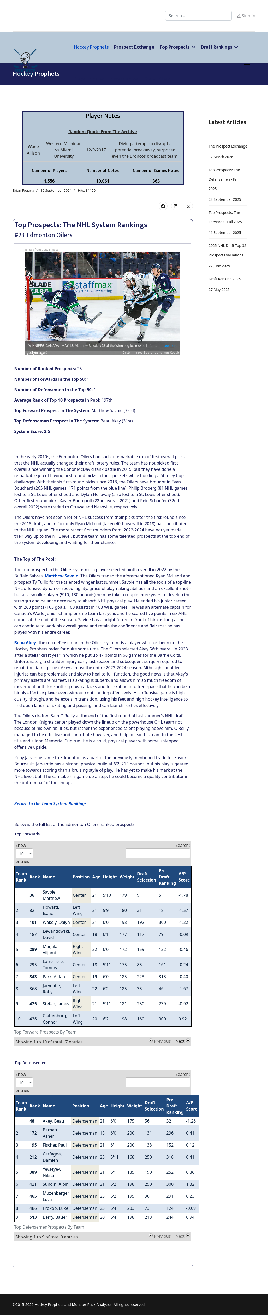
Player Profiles (89, 79)
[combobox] (198, 16)
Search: (158, 850)
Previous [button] (162, 1040)
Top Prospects (174, 47)
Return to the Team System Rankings (50, 803)
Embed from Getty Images (42, 249)
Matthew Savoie (61, 576)
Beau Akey (25, 642)
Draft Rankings (216, 47)
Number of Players (49, 170)
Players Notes (123, 79)
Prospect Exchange (134, 47)
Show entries (24, 853)
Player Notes (103, 116)
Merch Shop (157, 79)
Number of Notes (103, 170)
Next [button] (179, 1040)
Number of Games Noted (156, 170)
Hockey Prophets (91, 47)
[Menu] (247, 63)
